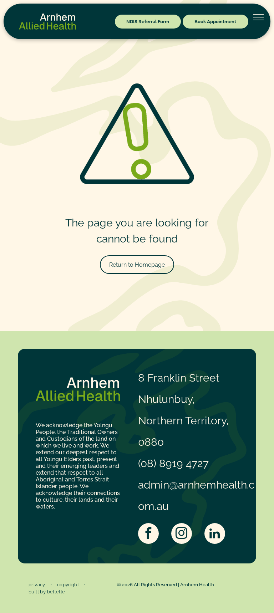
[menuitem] (37, 584)
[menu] (258, 17)
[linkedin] (214, 534)
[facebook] (148, 534)
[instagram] (181, 534)
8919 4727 (184, 463)
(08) (147, 463)
